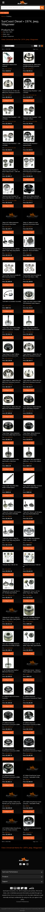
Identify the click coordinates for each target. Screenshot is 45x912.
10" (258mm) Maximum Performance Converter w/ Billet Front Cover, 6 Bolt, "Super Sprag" (11, 724)
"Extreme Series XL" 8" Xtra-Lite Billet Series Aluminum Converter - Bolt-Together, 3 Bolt (11, 92)
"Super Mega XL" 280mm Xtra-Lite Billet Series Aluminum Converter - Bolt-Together (11, 408)
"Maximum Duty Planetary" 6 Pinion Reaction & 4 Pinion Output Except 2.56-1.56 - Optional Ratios (32, 171)
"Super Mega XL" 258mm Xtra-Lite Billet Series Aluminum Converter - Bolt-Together (32, 355)
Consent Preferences (22, 901)
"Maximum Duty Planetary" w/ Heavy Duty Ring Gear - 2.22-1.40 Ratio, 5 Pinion (11, 197)
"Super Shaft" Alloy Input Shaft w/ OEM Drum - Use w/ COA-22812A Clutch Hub (32, 461)
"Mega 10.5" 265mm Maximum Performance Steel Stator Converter (10, 224)
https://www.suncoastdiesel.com (17, 895)
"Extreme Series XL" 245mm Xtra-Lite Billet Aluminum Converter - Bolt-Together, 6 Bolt (32, 66)
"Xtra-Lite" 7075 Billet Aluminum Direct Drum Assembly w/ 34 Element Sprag (31, 619)
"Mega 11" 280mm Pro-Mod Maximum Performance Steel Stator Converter (31, 224)
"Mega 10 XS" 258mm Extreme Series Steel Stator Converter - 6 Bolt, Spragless (31, 197)
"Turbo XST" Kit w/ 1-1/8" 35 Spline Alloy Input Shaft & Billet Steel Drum (32, 513)
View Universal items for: (19, 39)
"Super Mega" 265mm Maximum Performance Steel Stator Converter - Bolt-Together (31, 434)
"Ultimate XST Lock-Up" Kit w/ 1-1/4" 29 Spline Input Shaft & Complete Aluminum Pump (11, 592)
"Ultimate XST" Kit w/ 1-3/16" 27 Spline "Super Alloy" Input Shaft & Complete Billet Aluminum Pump (11, 619)
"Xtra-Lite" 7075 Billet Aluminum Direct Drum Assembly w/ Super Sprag (11, 645)
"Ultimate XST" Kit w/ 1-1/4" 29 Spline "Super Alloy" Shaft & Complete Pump (31, 592)
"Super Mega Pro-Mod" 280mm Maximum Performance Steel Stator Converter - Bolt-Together (11, 355)
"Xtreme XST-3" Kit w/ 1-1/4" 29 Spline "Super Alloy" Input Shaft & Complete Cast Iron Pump (32, 645)
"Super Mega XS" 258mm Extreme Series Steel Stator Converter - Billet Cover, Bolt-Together (32, 408)
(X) (2, 32)
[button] (22, 7)
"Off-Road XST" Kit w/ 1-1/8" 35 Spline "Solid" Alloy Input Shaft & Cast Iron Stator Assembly (11, 250)
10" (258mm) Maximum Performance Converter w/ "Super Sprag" (32, 698)
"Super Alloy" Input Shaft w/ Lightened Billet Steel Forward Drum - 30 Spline (31, 329)
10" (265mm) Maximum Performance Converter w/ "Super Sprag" (32, 750)
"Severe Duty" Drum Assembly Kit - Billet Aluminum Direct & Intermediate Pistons (11, 276)
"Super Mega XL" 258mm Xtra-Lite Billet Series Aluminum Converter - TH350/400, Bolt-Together (11, 382)
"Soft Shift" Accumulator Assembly (11, 301)
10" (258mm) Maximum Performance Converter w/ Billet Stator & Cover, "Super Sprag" (31, 724)
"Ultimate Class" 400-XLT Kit (9, 564)
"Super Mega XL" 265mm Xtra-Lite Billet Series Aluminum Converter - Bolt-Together (32, 382)
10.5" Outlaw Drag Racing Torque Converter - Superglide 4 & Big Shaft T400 (32, 803)
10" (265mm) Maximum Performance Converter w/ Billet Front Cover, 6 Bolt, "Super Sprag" (11, 777)
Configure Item (7, 74)
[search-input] (20, 7)
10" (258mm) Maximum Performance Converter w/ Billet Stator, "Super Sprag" (11, 750)
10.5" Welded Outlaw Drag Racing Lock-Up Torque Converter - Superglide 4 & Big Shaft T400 (11, 829)
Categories (5, 12)
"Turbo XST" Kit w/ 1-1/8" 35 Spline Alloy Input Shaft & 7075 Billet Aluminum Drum (11, 513)
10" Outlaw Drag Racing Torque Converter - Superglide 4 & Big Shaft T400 (31, 777)
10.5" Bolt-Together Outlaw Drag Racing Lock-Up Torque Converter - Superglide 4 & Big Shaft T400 (11, 803)
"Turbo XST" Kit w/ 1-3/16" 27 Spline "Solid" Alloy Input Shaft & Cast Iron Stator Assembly (11, 540)
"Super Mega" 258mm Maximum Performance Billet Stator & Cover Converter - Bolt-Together (11, 434)
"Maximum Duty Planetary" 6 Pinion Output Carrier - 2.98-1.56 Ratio (11, 171)
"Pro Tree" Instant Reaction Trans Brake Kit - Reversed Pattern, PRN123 (32, 250)
